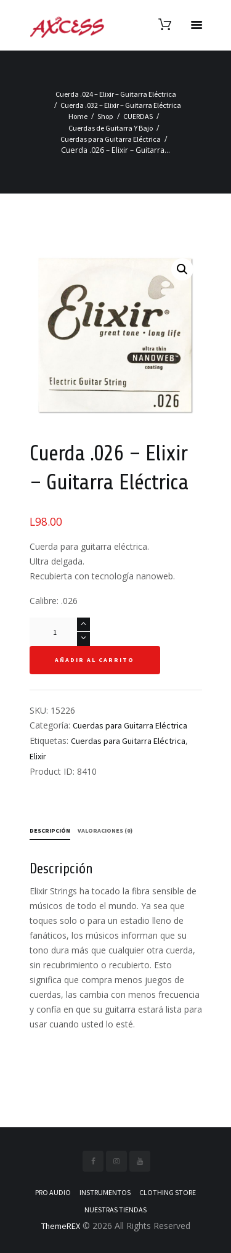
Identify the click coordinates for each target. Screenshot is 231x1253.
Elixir (38, 756)
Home (77, 116)
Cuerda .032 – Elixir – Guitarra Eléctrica (120, 105)
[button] (182, 269)
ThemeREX (60, 1225)
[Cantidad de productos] (60, 632)
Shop (105, 116)
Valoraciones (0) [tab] (105, 830)
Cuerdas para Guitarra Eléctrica (110, 139)
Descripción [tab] (50, 830)
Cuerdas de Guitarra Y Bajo (110, 128)
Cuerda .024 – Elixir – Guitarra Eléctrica (115, 94)
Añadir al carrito (94, 660)
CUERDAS (138, 116)
